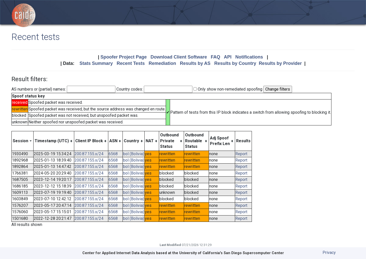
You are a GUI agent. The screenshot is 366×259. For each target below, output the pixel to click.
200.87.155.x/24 (88, 153)
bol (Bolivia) (133, 153)
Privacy (329, 252)
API (228, 57)
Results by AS (195, 63)
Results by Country (235, 63)
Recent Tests (131, 63)
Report (241, 153)
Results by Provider (280, 63)
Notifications (249, 57)
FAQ (215, 57)
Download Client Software (178, 57)
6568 (113, 153)
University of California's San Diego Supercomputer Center (231, 253)
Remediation (162, 63)
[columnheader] (23, 141)
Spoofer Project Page (123, 57)
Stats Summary (96, 63)
